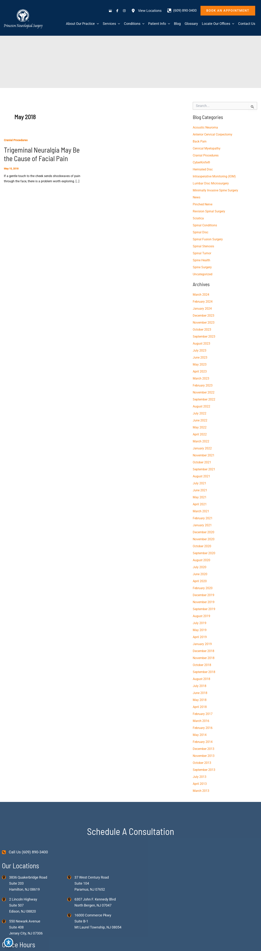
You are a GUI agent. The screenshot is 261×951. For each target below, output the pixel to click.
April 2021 (200, 504)
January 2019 (202, 644)
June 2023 (200, 357)
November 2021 (203, 455)
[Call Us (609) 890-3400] (25, 852)
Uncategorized (202, 274)
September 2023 (204, 336)
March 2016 (201, 721)
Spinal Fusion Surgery (208, 239)
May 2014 (200, 735)
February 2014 (203, 742)
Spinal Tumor (202, 253)
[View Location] (5, 877)
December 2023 (203, 315)
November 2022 (203, 392)
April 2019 (200, 637)
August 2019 (201, 616)
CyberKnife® (201, 162)
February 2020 (203, 588)
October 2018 (202, 665)
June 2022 (200, 420)
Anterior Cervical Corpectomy (212, 134)
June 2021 (200, 490)
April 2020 (200, 581)
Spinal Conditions (205, 225)
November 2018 (203, 658)
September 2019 (204, 609)
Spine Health (201, 260)
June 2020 (200, 574)
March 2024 (201, 294)
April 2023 (200, 371)
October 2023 (202, 329)
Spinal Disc (200, 232)
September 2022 (204, 399)
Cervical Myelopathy (206, 148)
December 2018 (203, 651)
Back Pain (200, 141)
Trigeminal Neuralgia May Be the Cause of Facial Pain (42, 154)
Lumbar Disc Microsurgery (211, 183)
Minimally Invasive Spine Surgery (215, 190)
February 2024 (203, 301)
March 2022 (201, 441)
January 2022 (202, 448)
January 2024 (202, 308)
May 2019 (200, 630)
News (196, 197)
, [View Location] (23, 905)
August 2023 (201, 343)
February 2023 (203, 385)
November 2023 (203, 322)
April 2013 (200, 784)
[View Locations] (146, 11)
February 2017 (203, 714)
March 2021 (201, 511)
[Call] (182, 10)
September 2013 (204, 770)
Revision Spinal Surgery (209, 211)
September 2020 (204, 553)
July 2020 (199, 567)
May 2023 (200, 364)
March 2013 (201, 791)
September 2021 (204, 469)
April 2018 (200, 707)
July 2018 (199, 686)
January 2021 (202, 525)
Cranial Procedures (16, 140)
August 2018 (201, 679)
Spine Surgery (202, 267)
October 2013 (202, 763)
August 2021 (201, 476)
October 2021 (202, 462)
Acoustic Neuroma (205, 127)
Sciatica (198, 218)
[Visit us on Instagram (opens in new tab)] (124, 11)
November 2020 (203, 539)
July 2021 (199, 483)
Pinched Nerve (202, 204)
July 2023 (199, 350)
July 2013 (199, 777)
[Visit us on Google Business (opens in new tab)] (110, 11)
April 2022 (200, 434)
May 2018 (200, 700)
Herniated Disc (203, 169)
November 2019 (203, 602)
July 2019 (199, 623)
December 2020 (203, 532)
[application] (97, 23)
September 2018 (204, 672)
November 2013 (203, 756)
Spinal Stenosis (203, 246)
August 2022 (201, 406)
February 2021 (203, 518)
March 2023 (201, 378)
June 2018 (200, 693)
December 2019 (203, 595)
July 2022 (199, 413)
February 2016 (203, 728)
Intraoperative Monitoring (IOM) (214, 176)
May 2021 (200, 497)
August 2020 (201, 560)
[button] (228, 11)
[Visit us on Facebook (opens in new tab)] (117, 11)
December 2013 (203, 749)
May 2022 (200, 427)
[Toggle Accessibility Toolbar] (8, 942)
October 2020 (202, 546)
